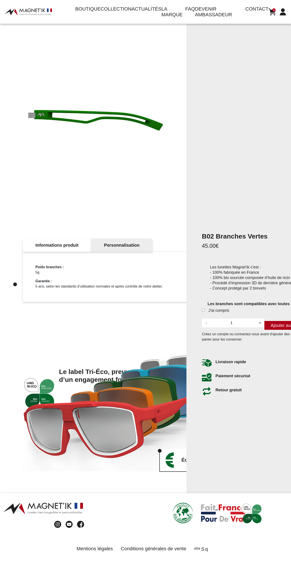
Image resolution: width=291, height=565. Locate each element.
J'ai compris (215, 312)
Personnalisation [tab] (122, 245)
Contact (257, 9)
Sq (204, 549)
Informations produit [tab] (57, 245)
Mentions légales (95, 548)
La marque (172, 11)
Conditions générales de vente (153, 548)
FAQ (190, 9)
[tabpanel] (145, 276)
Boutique (88, 9)
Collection (116, 9)
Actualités (146, 9)
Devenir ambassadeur (213, 11)
